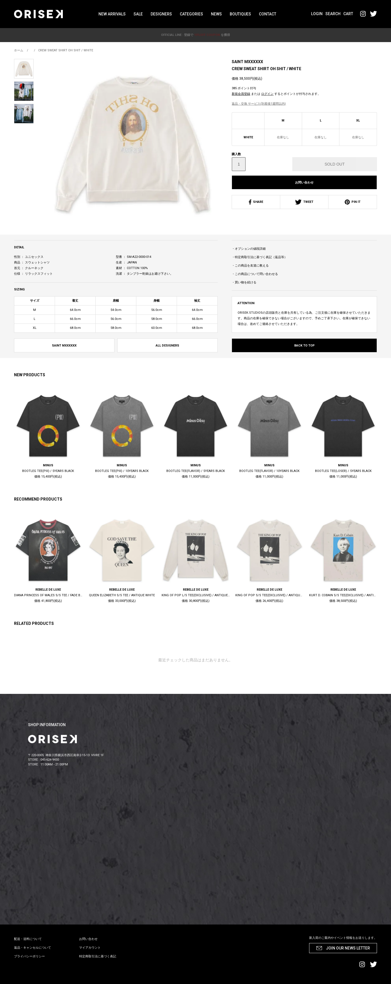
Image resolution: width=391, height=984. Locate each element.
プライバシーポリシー (29, 956)
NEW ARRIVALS (112, 14)
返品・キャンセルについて (32, 947)
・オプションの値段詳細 (249, 249)
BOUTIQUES (240, 14)
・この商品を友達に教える (250, 265)
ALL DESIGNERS (167, 345)
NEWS (216, 14)
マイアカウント (90, 947)
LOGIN (317, 14)
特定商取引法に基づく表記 (97, 956)
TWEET (304, 202)
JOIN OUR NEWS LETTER (348, 948)
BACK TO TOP (304, 345)
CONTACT (267, 14)
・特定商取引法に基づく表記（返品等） (259, 257)
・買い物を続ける (244, 282)
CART (348, 14)
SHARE (256, 202)
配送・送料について (28, 939)
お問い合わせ (304, 182)
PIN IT (352, 202)
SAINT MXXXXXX (247, 61)
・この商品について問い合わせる (255, 274)
